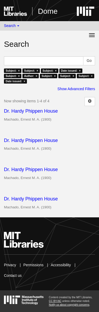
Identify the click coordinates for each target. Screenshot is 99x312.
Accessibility (61, 265)
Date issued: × (71, 70)
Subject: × (13, 70)
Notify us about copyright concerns (69, 304)
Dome (48, 11)
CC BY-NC (55, 301)
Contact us (13, 275)
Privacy (10, 265)
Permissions (33, 265)
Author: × (30, 75)
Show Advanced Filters (76, 89)
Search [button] (11, 26)
